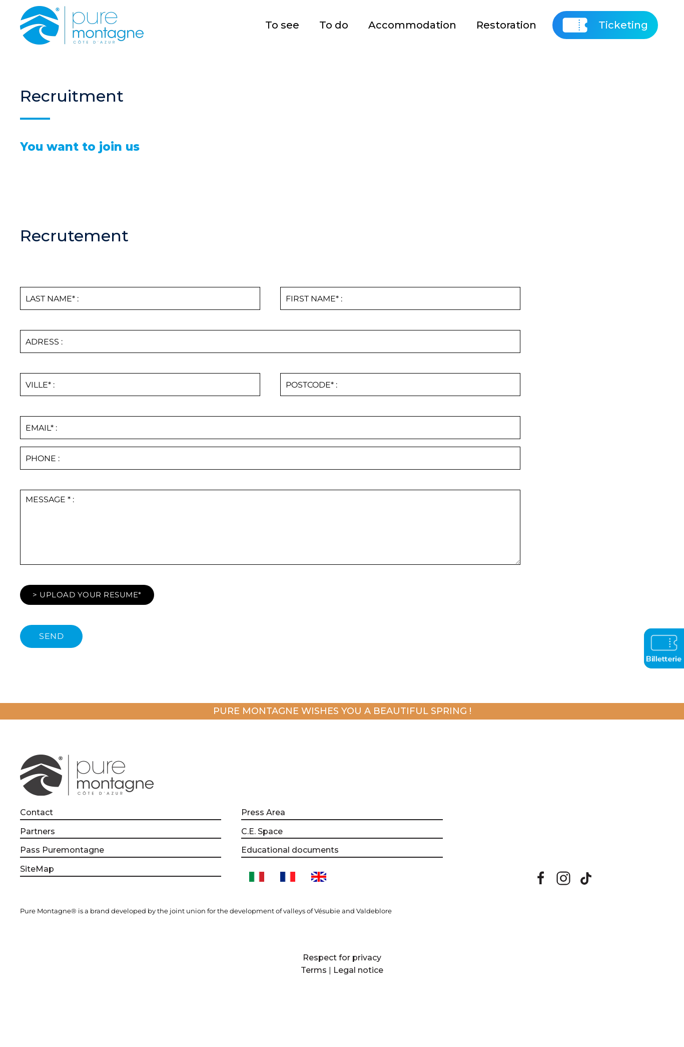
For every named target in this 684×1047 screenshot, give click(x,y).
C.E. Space (262, 831)
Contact (36, 812)
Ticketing (623, 25)
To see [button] (282, 25)
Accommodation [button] (412, 25)
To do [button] (333, 25)
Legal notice (358, 970)
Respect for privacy (342, 957)
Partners (37, 831)
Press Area (263, 812)
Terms (314, 970)
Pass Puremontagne (62, 850)
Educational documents (290, 850)
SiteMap (37, 869)
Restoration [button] (506, 25)
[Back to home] (83, 25)
